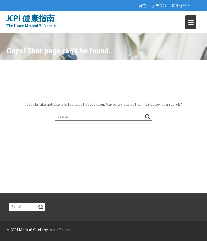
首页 (142, 5)
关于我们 (159, 5)
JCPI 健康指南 (30, 18)
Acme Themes (61, 229)
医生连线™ (181, 5)
